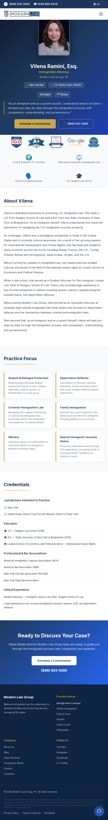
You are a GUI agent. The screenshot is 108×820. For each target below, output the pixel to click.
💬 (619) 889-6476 (46, 4)
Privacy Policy (11, 813)
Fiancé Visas (63, 713)
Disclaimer (49, 813)
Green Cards (63, 724)
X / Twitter (62, 763)
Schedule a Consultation (35, 123)
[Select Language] (97, 4)
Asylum (60, 719)
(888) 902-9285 (17, 4)
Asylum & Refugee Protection (28, 378)
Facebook (62, 757)
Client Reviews (12, 757)
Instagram (62, 752)
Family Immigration (73, 407)
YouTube (61, 746)
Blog (6, 752)
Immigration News (14, 763)
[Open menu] (101, 14)
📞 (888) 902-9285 (76, 123)
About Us (9, 746)
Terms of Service (31, 813)
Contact (8, 768)
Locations (9, 773)
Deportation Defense (74, 378)
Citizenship (62, 729)
